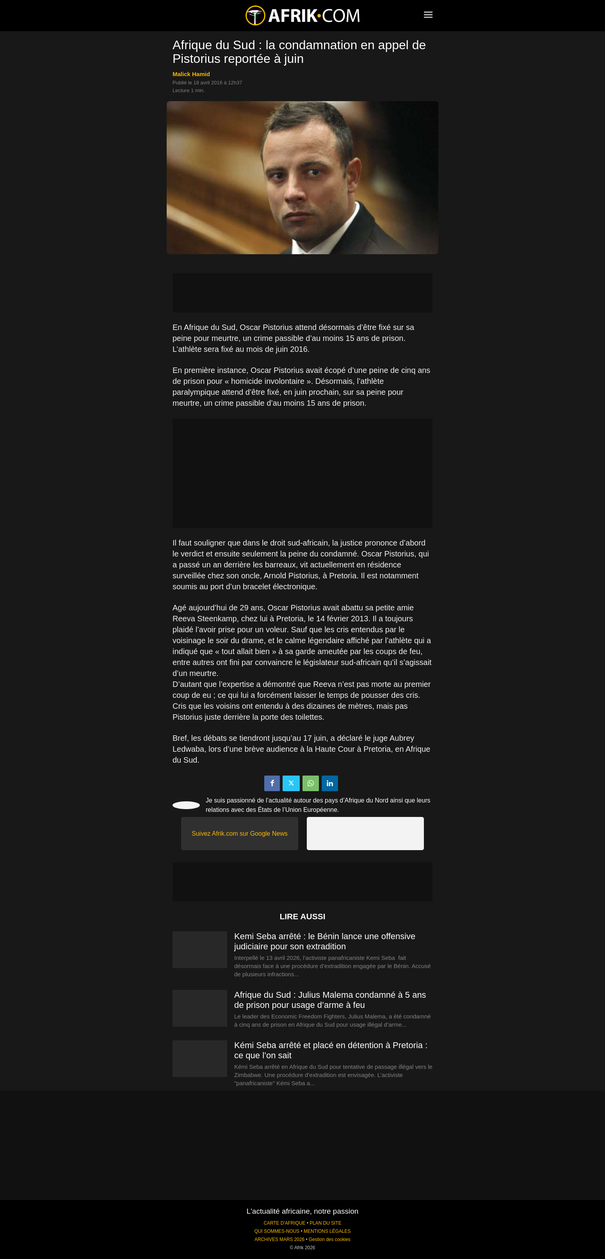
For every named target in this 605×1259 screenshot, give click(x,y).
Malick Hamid (191, 74)
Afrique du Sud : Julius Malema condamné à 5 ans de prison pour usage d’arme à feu (330, 1000)
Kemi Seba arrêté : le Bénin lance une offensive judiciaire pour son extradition (324, 941)
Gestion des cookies (330, 1239)
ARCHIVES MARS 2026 (279, 1239)
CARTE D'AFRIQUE (284, 1223)
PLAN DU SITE (325, 1223)
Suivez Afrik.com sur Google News (239, 833)
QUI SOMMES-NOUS (277, 1231)
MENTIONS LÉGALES (327, 1231)
